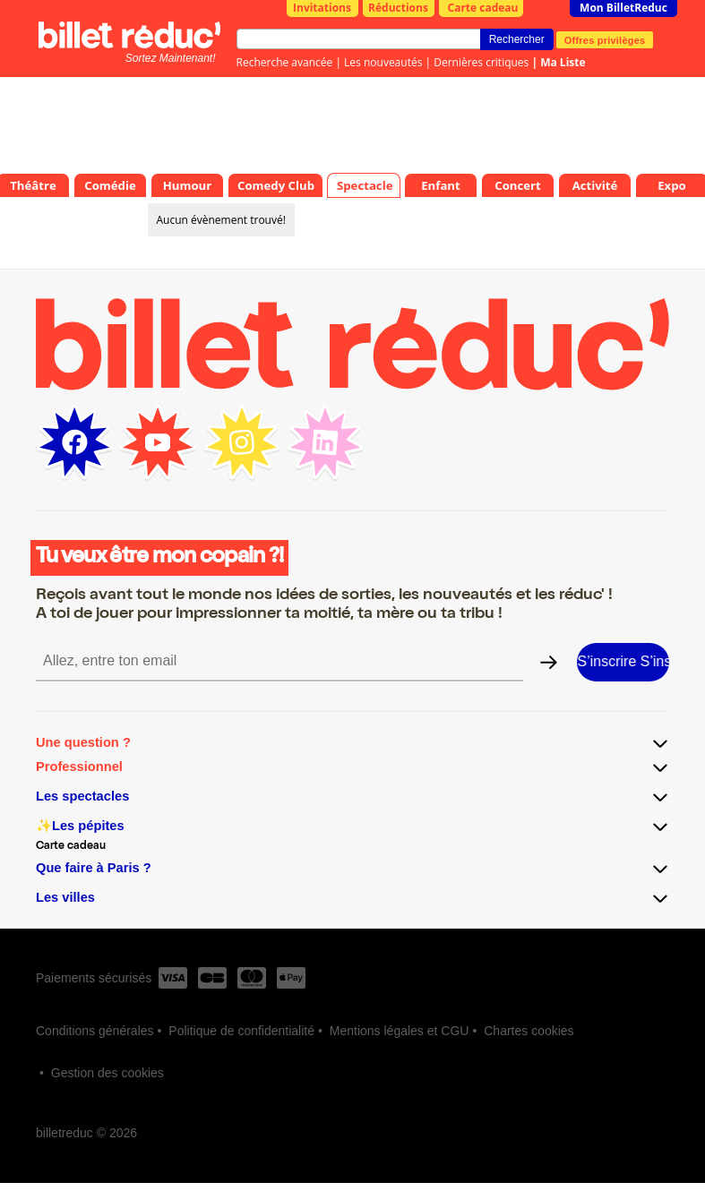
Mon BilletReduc (623, 7)
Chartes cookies (528, 1031)
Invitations (322, 7)
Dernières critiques (481, 62)
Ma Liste (562, 62)
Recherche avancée (284, 62)
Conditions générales (95, 1031)
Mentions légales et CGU (399, 1031)
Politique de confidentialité (241, 1031)
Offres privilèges (605, 39)
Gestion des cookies (107, 1073)
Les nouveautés (383, 62)
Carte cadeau (483, 7)
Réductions (398, 7)
